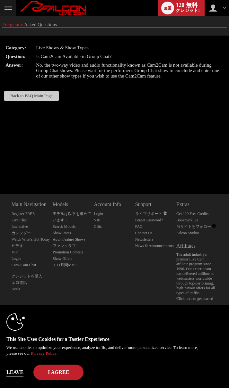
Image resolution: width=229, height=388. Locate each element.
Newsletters (144, 239)
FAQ (139, 226)
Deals (16, 289)
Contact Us (144, 233)
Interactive (20, 226)
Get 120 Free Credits (192, 213)
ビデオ (17, 246)
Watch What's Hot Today (31, 239)
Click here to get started (194, 298)
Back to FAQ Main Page (31, 95)
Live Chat (19, 220)
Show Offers (62, 258)
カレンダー (21, 233)
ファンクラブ (64, 246)
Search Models (64, 226)
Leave (14, 372)
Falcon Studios (187, 233)
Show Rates (62, 233)
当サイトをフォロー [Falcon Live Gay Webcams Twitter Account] (196, 226)
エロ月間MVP (64, 265)
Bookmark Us (187, 220)
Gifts (97, 226)
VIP (15, 252)
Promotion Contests (68, 252)
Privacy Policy (44, 353)
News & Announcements (154, 246)
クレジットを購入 (27, 276)
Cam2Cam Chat (24, 265)
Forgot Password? (149, 220)
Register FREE (23, 213)
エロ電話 (19, 282)
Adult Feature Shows (69, 239)
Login (16, 258)
